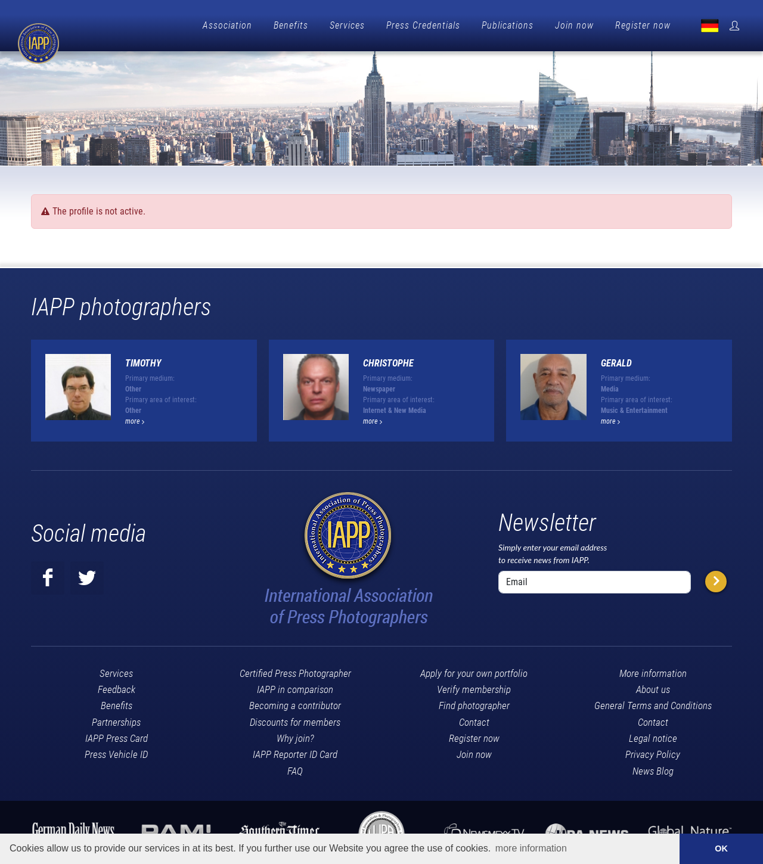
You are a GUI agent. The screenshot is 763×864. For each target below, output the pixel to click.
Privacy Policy (652, 751)
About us (653, 686)
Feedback (116, 686)
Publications (508, 25)
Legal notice (653, 735)
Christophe (388, 360)
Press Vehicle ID (116, 751)
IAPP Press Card (116, 735)
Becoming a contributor (295, 702)
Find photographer (474, 702)
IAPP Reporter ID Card (295, 751)
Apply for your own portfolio (474, 670)
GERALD (616, 360)
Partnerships (116, 719)
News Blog (653, 768)
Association (227, 25)
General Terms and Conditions (653, 702)
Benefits (291, 25)
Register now (643, 25)
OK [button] (721, 848)
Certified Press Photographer (295, 670)
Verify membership (474, 686)
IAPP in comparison (295, 686)
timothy (143, 360)
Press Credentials (423, 25)
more (134, 418)
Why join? (295, 735)
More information (653, 670)
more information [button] (531, 848)
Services (347, 25)
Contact (474, 719)
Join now (574, 25)
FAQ (295, 768)
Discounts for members (295, 719)
